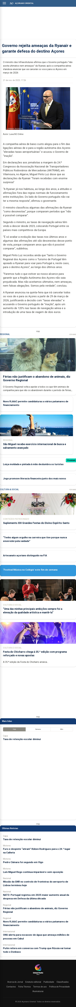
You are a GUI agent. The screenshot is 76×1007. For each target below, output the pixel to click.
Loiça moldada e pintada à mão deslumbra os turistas (33, 464)
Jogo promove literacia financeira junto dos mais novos (34, 478)
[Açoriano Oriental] (38, 975)
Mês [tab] (61, 729)
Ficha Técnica (24, 987)
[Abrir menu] (4, 3)
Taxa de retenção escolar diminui (22, 739)
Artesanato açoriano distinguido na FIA (25, 555)
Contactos (11, 987)
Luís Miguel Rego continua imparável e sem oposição (33, 872)
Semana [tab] (38, 729)
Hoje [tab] (14, 729)
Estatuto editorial (33, 982)
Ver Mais (72, 334)
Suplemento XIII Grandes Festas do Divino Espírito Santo (36, 523)
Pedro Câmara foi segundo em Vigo (23, 862)
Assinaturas (38, 991)
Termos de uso (40, 987)
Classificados (63, 982)
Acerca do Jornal (15, 982)
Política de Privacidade (59, 987)
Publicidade (49, 982)
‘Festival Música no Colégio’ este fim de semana (30, 569)
